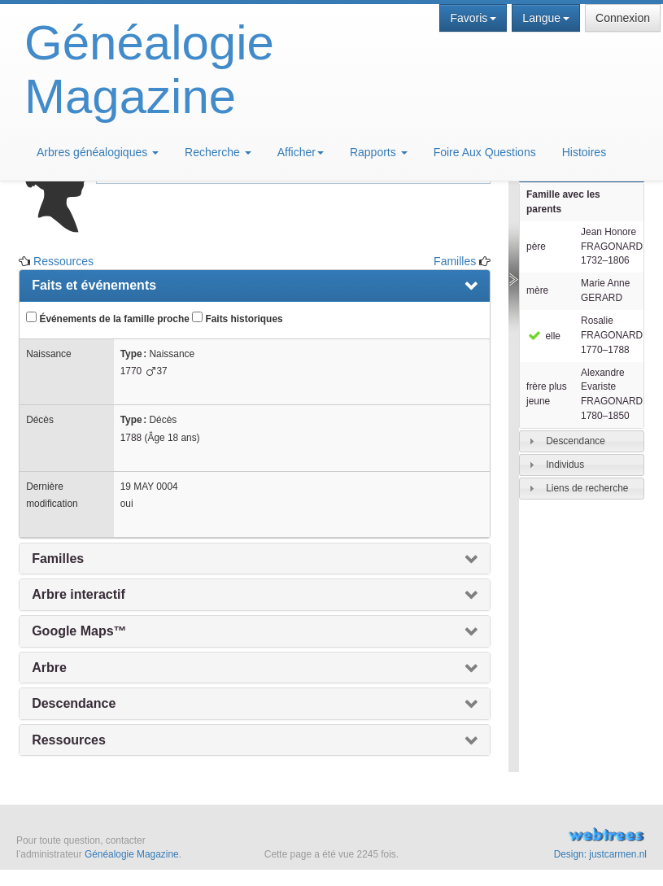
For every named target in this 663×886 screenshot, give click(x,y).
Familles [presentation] (58, 558)
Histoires (584, 152)
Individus (565, 464)
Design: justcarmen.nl (600, 854)
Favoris (473, 17)
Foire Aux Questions (485, 152)
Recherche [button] (218, 152)
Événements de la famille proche (108, 318)
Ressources (63, 261)
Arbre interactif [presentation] (78, 594)
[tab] (581, 441)
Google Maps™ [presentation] (79, 631)
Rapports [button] (379, 152)
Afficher (300, 152)
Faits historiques (237, 318)
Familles (455, 261)
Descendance (575, 441)
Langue (545, 17)
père (536, 246)
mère (537, 290)
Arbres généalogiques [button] (98, 152)
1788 (131, 437)
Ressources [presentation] (69, 740)
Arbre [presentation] (49, 667)
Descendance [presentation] (74, 703)
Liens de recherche (587, 488)
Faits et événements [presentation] (94, 285)
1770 (131, 371)
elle (543, 336)
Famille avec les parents (563, 202)
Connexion (622, 17)
